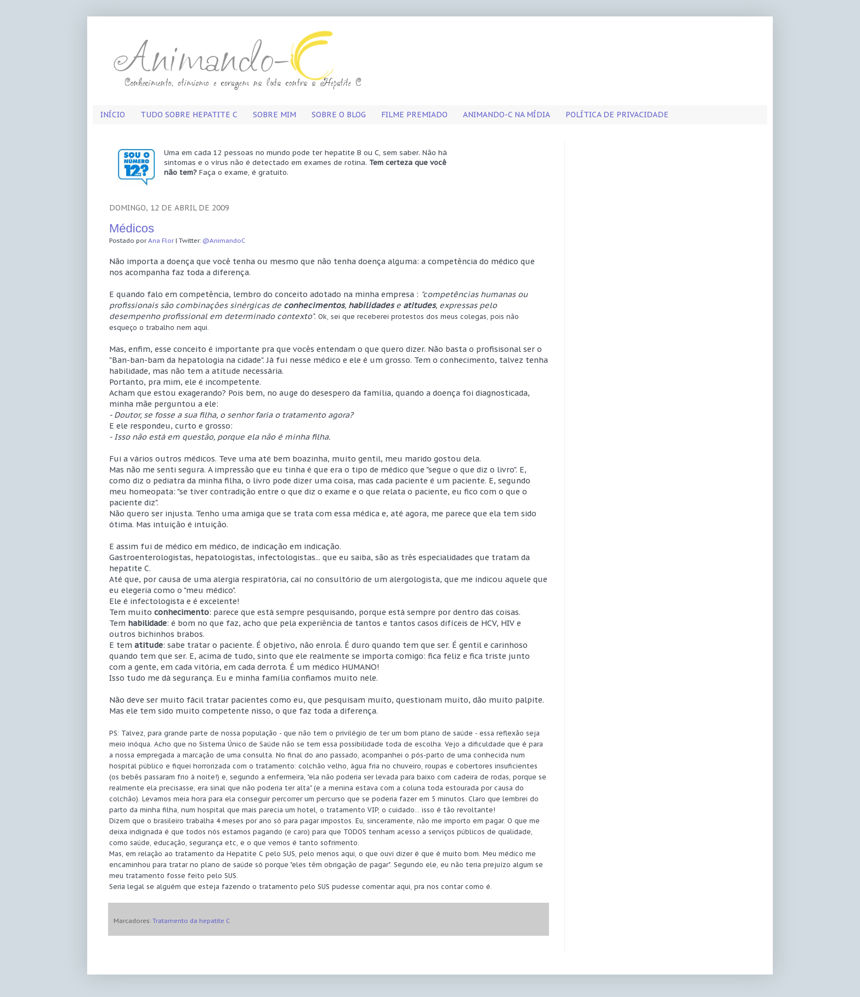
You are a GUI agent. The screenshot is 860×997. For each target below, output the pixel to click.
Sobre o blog (339, 114)
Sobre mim (274, 114)
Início (112, 114)
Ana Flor (161, 240)
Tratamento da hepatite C (191, 920)
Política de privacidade (617, 114)
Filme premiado (414, 114)
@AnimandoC (223, 240)
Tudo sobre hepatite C (188, 114)
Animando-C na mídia (506, 114)
